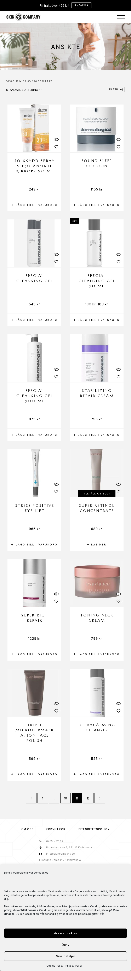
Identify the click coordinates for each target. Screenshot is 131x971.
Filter (116, 89)
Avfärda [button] (82, 5)
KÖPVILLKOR (56, 829)
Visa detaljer (65, 956)
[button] (34, 205)
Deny (65, 945)
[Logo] (23, 17)
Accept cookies (65, 933)
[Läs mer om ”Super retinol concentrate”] (97, 544)
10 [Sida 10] (65, 798)
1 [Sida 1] (42, 798)
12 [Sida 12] (88, 798)
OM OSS (27, 829)
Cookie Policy (54, 965)
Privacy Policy (74, 965)
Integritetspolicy (94, 829)
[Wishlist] (56, 146)
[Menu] (121, 17)
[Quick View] (56, 139)
